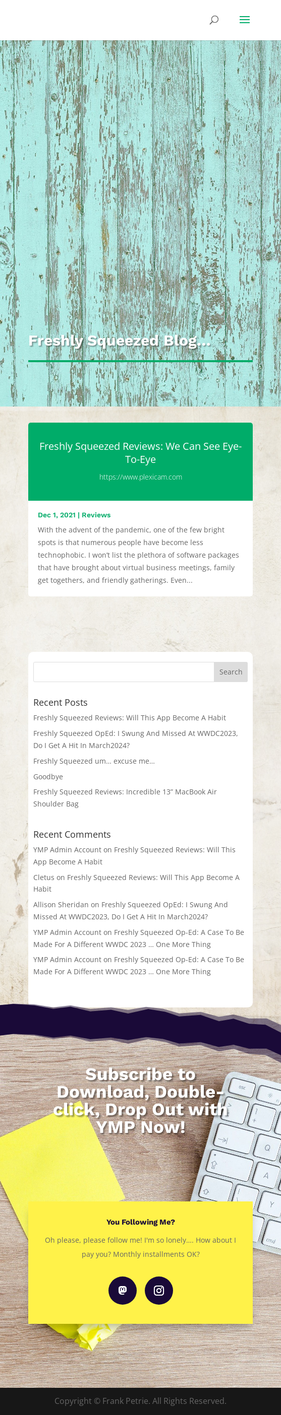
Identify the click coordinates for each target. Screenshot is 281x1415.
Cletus (43, 877)
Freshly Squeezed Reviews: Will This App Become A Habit (129, 717)
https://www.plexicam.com (140, 477)
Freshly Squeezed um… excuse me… (94, 761)
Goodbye (48, 776)
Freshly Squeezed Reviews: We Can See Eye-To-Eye (140, 452)
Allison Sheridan (61, 904)
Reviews (96, 515)
